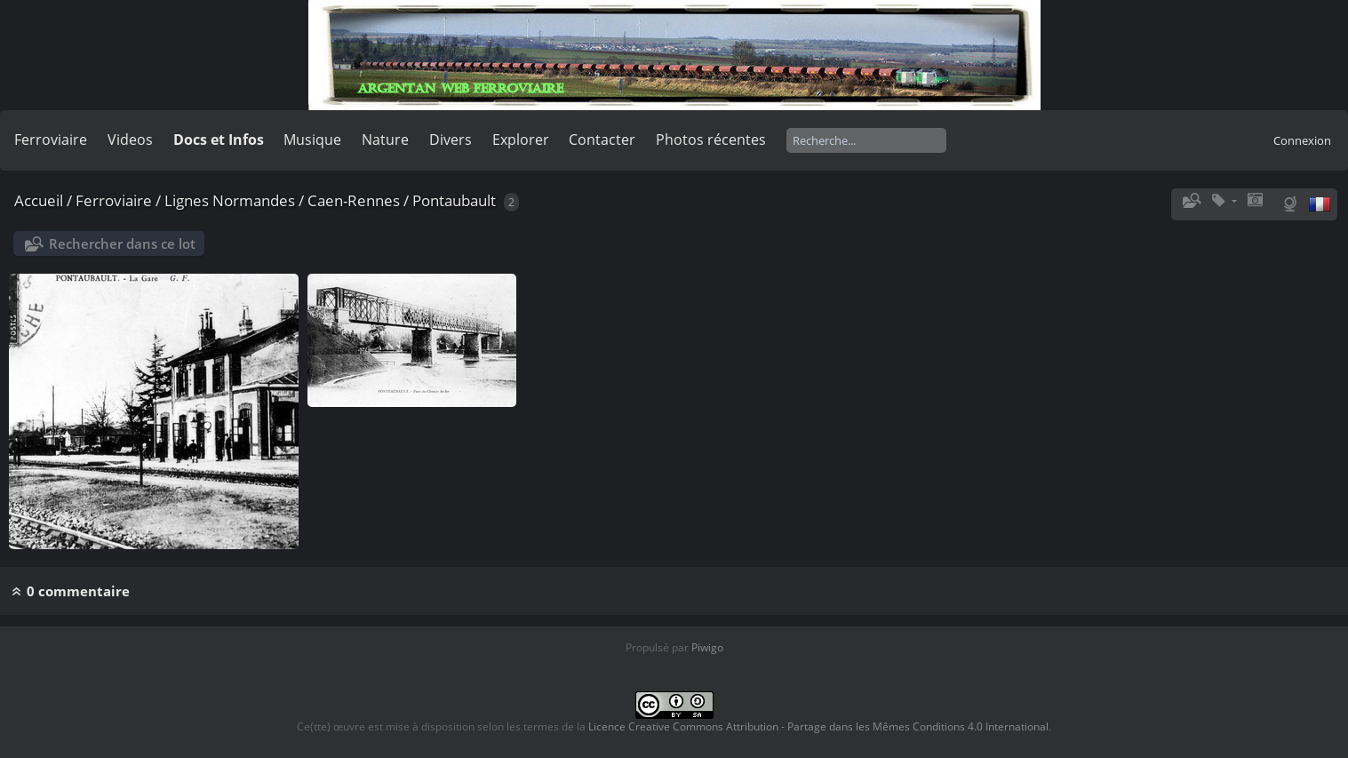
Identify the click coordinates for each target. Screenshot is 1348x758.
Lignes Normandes (229, 200)
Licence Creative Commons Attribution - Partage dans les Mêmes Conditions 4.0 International (818, 726)
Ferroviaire (50, 139)
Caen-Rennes (353, 200)
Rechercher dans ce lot (122, 243)
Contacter (602, 139)
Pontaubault (454, 200)
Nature (385, 139)
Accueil (38, 200)
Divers (450, 139)
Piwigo (707, 647)
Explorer (520, 139)
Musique (312, 139)
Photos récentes (711, 139)
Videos (130, 139)
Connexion (1302, 140)
